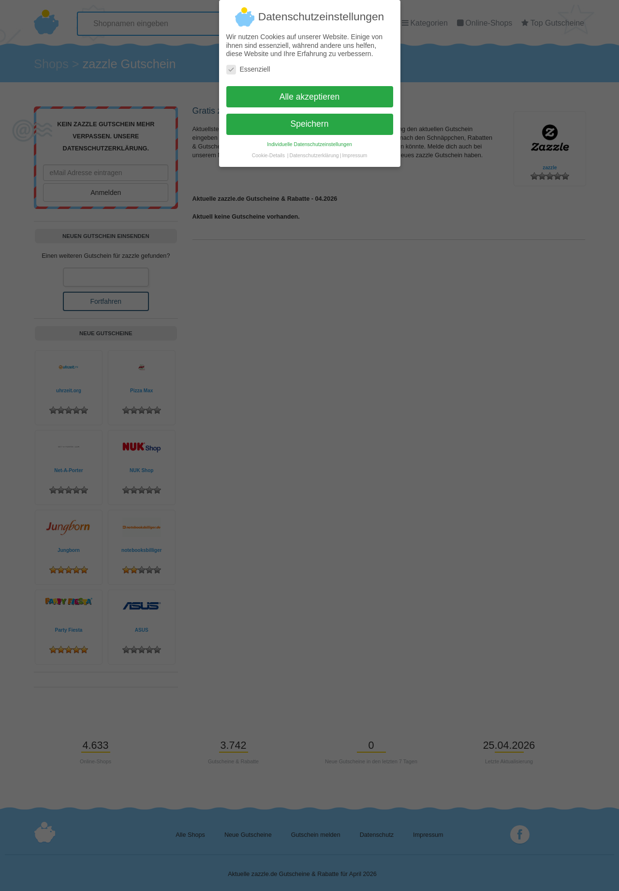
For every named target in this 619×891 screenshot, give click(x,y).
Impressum (354, 151)
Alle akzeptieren (310, 92)
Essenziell (248, 65)
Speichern (310, 120)
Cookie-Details (268, 151)
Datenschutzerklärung (314, 151)
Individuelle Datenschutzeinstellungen (309, 140)
